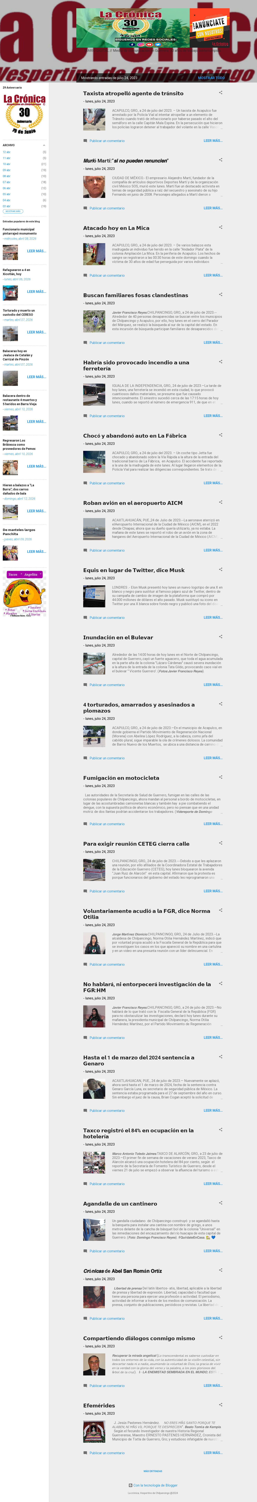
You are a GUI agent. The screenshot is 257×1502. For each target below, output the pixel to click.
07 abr (6, 182)
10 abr (6, 164)
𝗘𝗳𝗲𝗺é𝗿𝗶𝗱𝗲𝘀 (99, 1406)
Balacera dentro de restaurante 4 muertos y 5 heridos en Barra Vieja (20, 400)
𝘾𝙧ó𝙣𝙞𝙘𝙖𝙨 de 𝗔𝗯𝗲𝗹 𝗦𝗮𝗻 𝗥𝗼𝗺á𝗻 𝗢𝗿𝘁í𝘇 (122, 1271)
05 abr (6, 194)
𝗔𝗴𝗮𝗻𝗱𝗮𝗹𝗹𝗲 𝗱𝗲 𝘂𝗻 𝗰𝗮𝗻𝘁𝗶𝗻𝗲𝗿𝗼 (120, 1204)
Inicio (153, 63)
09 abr (6, 170)
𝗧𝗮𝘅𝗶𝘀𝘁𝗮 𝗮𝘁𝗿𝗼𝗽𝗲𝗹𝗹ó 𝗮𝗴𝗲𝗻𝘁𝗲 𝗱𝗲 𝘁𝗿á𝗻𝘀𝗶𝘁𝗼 (133, 93)
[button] (221, 92)
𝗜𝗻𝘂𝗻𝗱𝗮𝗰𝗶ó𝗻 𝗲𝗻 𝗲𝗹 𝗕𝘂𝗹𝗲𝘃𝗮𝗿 (118, 638)
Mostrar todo (211, 78)
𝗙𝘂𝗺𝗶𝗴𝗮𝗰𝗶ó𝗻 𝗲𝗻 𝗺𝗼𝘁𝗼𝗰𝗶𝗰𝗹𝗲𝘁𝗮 (121, 778)
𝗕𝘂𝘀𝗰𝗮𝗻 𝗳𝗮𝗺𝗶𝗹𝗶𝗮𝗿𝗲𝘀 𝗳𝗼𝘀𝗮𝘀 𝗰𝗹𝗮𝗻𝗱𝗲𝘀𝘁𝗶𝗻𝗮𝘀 (135, 295)
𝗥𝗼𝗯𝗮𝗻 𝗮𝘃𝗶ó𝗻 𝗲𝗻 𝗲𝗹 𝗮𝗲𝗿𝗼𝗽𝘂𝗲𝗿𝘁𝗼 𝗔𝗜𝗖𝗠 (133, 503)
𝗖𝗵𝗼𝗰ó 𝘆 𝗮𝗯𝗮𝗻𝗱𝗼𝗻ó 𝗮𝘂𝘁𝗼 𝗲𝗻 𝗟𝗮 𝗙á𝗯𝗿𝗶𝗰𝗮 (135, 436)
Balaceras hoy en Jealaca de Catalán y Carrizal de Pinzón (17, 355)
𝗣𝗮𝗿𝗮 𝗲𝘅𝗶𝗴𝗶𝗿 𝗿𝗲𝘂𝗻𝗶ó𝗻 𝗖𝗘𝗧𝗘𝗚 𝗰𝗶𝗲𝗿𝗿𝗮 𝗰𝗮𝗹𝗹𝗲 (136, 844)
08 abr (6, 176)
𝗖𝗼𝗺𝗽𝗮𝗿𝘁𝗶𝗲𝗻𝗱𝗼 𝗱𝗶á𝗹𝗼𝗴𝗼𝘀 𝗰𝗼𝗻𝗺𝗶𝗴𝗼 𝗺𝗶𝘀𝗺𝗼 (139, 1338)
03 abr (6, 206)
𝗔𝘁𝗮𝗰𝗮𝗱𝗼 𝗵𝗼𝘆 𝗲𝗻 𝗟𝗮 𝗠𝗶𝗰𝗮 (116, 228)
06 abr (6, 188)
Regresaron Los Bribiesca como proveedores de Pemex (19, 445)
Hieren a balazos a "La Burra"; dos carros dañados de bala (18, 489)
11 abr (6, 158)
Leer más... (213, 141)
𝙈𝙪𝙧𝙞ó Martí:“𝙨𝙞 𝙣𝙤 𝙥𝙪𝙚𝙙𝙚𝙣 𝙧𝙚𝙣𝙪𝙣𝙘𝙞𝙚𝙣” (126, 161)
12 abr (6, 152)
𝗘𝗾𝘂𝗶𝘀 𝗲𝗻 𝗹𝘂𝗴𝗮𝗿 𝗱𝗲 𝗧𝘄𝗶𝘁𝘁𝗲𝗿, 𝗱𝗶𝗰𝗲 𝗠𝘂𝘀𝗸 (134, 570)
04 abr (6, 200)
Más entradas (153, 1471)
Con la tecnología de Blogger (153, 1485)
